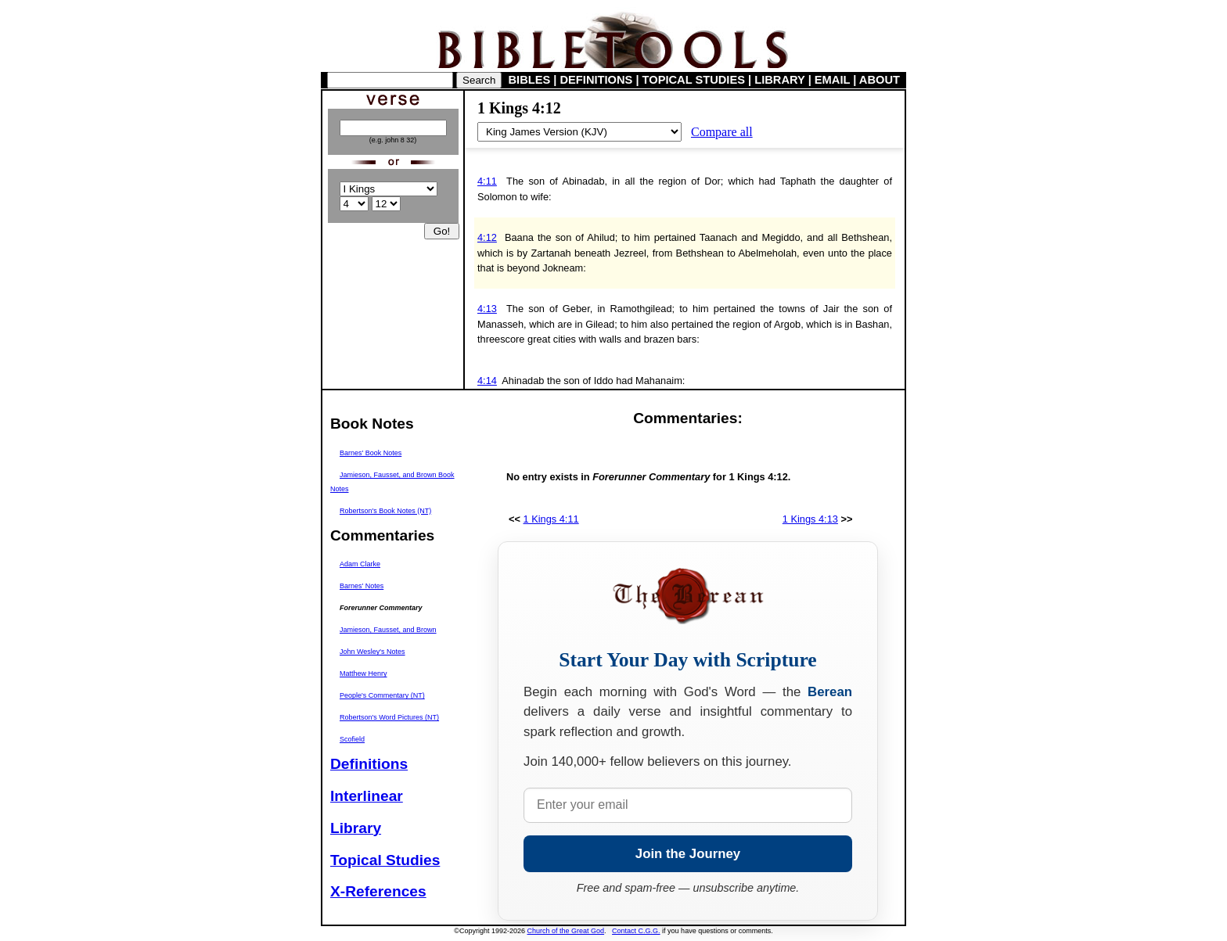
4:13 (487, 308)
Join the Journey (687, 853)
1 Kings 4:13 (810, 519)
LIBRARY (779, 80)
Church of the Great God (566, 931)
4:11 (487, 181)
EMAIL (832, 80)
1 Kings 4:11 (551, 519)
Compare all (722, 131)
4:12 (487, 237)
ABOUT (879, 80)
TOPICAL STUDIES (693, 80)
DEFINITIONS (596, 80)
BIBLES (530, 80)
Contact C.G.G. (636, 931)
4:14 (487, 380)
